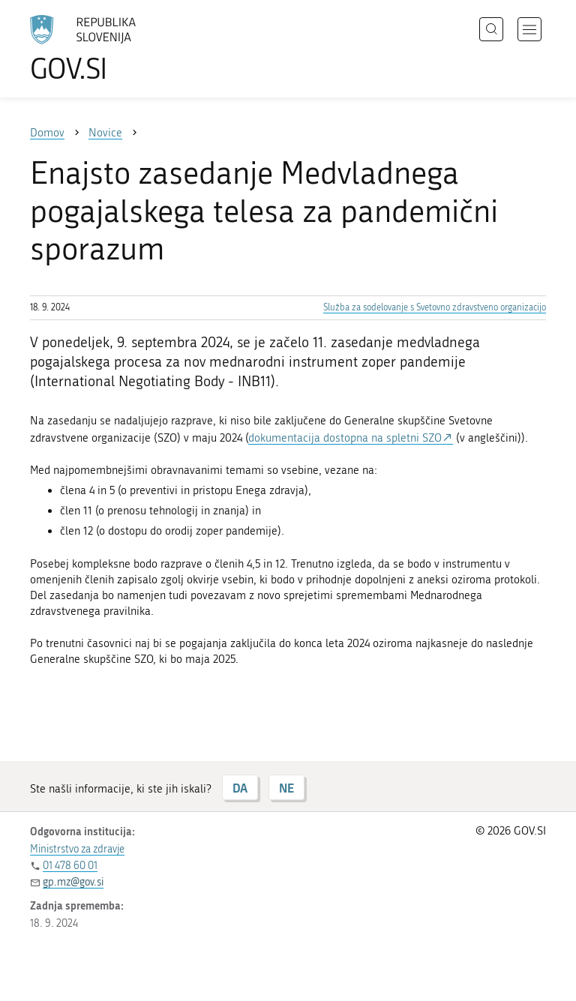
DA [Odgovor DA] (240, 787)
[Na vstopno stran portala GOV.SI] (105, 48)
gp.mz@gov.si (73, 882)
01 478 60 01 (70, 865)
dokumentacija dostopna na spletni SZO (345, 438)
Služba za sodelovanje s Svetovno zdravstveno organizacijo (434, 307)
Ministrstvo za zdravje (77, 849)
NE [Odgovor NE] (286, 787)
